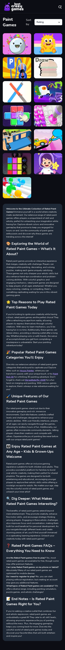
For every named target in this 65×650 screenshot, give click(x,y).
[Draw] (48, 68)
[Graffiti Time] (48, 91)
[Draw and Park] (17, 68)
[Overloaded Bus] (17, 139)
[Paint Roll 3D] (17, 91)
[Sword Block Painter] (17, 163)
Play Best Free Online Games (13, 6)
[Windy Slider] (17, 187)
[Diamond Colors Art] (48, 115)
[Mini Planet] (48, 163)
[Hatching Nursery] (48, 43)
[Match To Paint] (17, 115)
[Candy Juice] (17, 43)
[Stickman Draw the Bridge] (48, 139)
